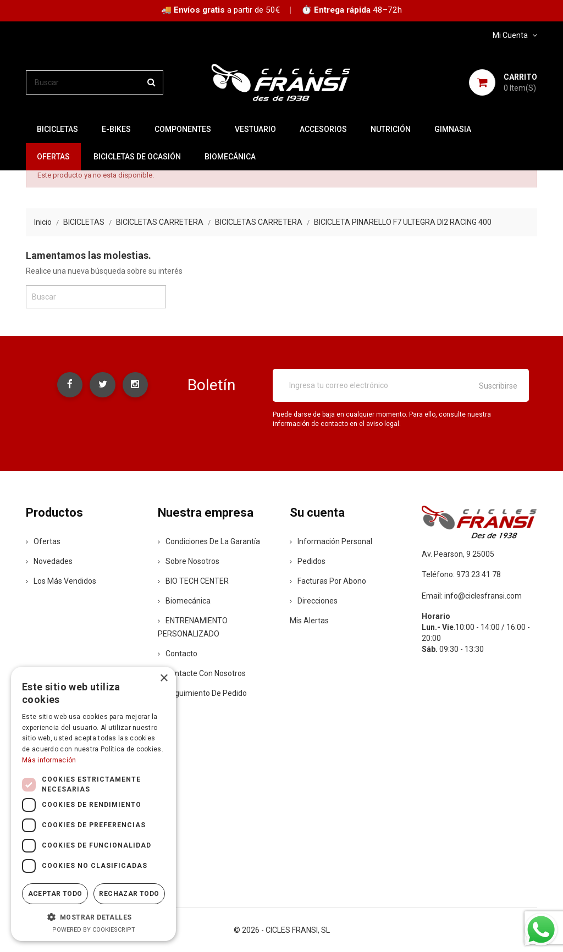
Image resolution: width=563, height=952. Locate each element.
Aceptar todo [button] (55, 894)
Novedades (49, 561)
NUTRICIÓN (391, 129)
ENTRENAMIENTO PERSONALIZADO (193, 627)
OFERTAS (53, 156)
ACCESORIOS (323, 129)
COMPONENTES (182, 129)
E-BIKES (116, 129)
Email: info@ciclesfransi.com (472, 595)
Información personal (331, 541)
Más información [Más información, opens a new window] (49, 760)
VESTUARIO (255, 129)
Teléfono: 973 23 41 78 (461, 574)
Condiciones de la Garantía (209, 541)
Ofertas (43, 541)
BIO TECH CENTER (193, 581)
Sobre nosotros (188, 561)
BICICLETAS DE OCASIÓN (137, 156)
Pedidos (307, 561)
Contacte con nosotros (202, 673)
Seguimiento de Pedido (202, 693)
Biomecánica (230, 156)
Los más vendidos (61, 581)
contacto (177, 653)
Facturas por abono (328, 581)
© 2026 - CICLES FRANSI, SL (282, 930)
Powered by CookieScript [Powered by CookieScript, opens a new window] (93, 929)
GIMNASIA (452, 129)
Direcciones (314, 600)
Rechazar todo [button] (129, 894)
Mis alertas (309, 620)
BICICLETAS (57, 129)
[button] (93, 916)
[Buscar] (94, 82)
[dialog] (93, 804)
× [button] (163, 678)
